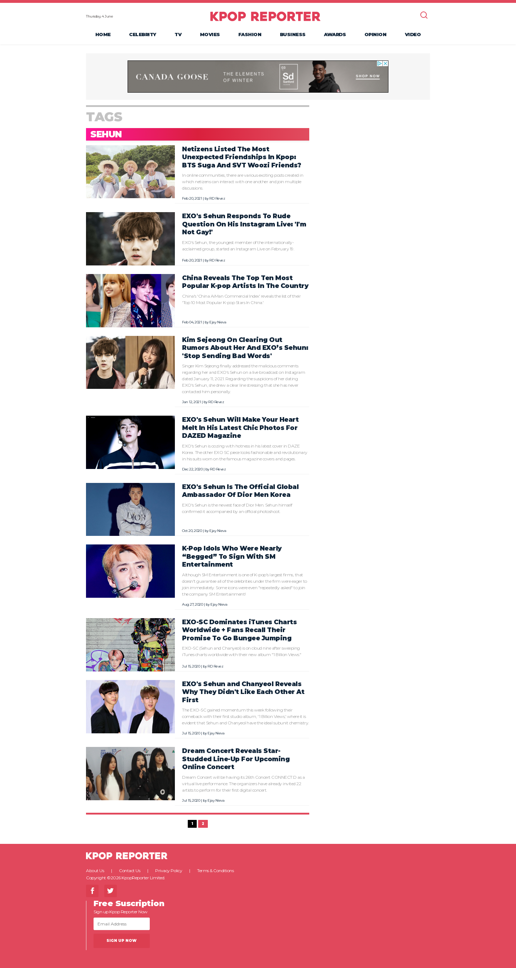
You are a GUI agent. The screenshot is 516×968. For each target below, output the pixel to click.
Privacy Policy (168, 870)
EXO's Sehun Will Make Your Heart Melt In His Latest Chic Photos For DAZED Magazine (240, 427)
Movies (210, 34)
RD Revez (217, 198)
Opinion (375, 34)
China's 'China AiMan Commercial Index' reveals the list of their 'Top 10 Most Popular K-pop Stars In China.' (241, 299)
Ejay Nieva (217, 322)
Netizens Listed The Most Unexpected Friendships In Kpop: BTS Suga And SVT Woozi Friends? (241, 157)
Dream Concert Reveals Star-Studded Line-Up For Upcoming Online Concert (236, 759)
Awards (335, 34)
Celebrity (142, 34)
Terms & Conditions (215, 870)
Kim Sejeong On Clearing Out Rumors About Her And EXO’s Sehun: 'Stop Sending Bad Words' (245, 348)
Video (413, 34)
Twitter (110, 891)
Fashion (250, 34)
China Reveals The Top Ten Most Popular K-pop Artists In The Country (245, 282)
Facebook (92, 891)
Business (293, 34)
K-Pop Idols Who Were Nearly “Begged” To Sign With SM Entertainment (232, 556)
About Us (95, 870)
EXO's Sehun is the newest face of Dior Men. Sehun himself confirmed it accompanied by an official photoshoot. (237, 508)
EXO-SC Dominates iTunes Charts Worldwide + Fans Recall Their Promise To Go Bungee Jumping (239, 630)
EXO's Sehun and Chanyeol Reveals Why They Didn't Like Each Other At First (243, 692)
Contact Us (129, 870)
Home (103, 34)
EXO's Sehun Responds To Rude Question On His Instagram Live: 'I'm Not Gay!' (244, 224)
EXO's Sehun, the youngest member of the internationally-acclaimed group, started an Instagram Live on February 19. (238, 245)
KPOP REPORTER (265, 16)
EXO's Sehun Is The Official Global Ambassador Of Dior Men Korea (240, 491)
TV (178, 34)
